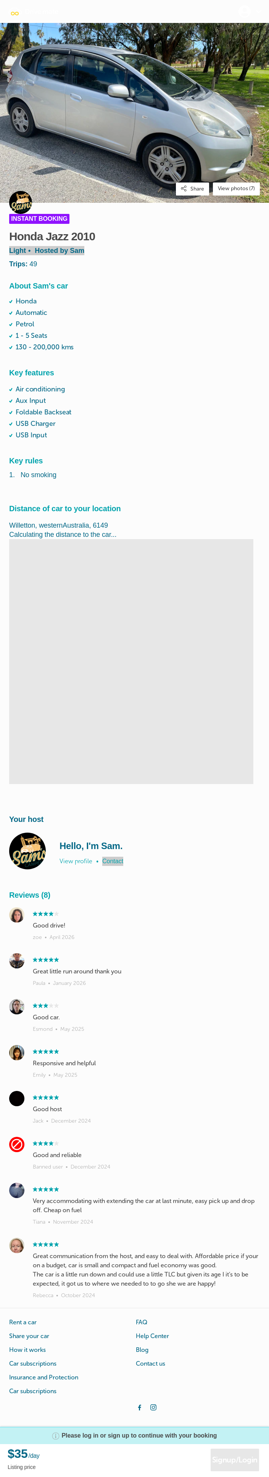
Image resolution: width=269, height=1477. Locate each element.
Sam (77, 250)
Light (46, 250)
